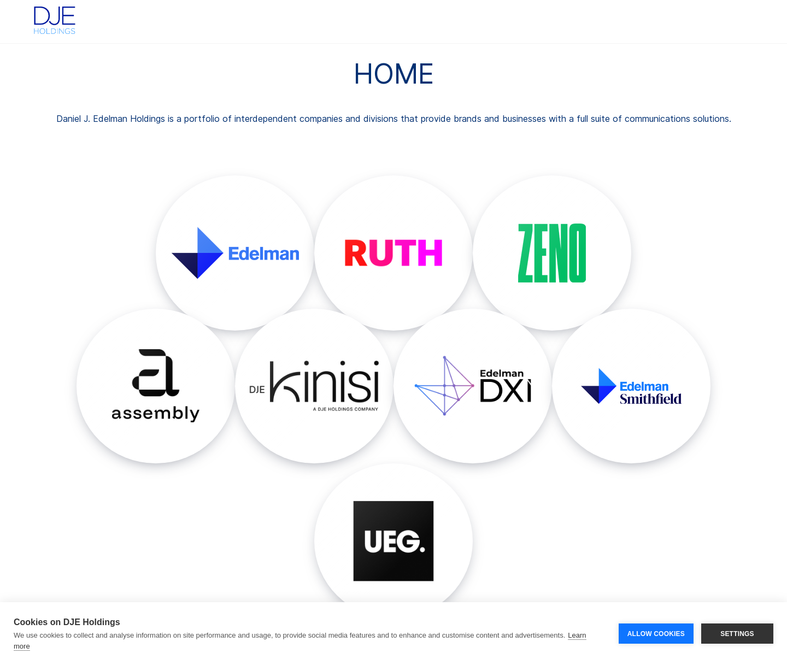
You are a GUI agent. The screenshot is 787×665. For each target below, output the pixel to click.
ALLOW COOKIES (656, 634)
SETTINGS (737, 634)
